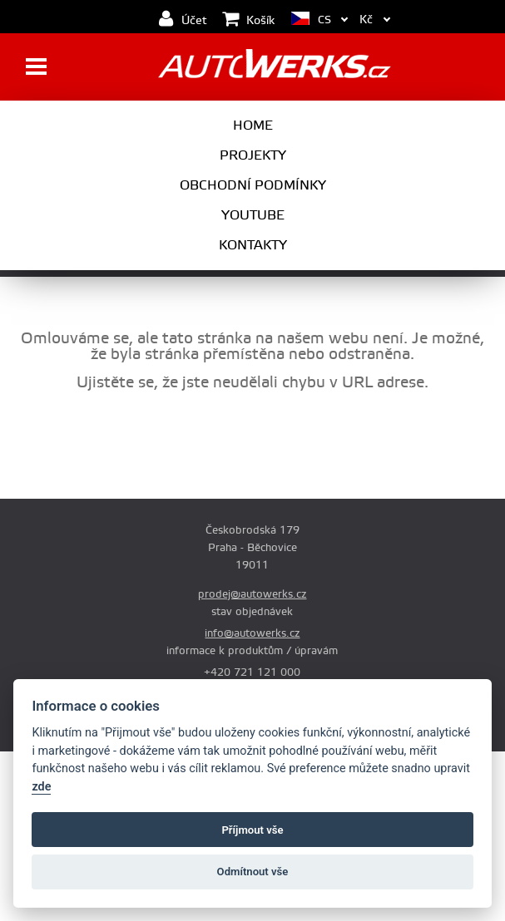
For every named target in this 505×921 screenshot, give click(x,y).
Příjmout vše (252, 830)
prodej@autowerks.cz (252, 594)
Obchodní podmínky (253, 185)
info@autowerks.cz (252, 633)
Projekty (253, 155)
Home (253, 125)
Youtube (253, 215)
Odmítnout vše (253, 871)
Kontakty (253, 245)
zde (41, 787)
